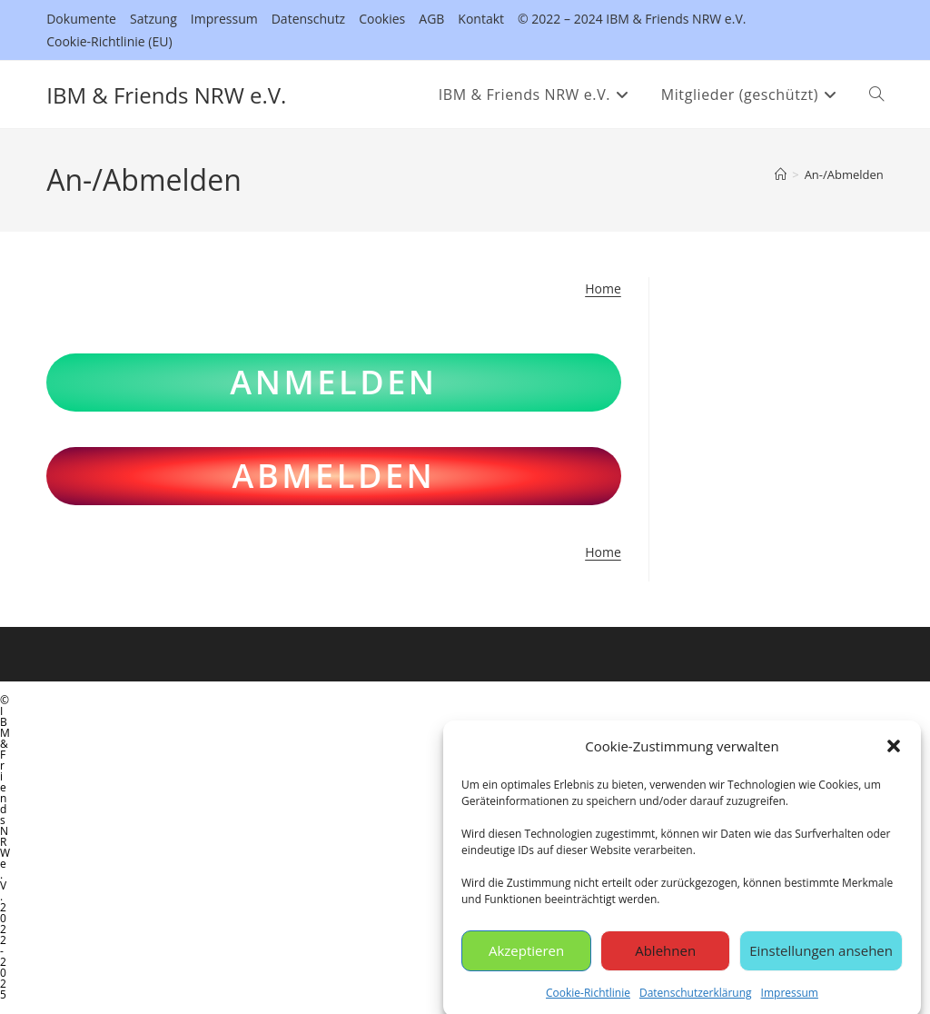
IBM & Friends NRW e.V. (166, 95)
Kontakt (481, 18)
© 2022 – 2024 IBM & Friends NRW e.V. (632, 18)
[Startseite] (781, 174)
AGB (431, 18)
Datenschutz (308, 18)
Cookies (382, 18)
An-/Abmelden (844, 174)
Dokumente (81, 18)
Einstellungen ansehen (821, 958)
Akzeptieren (526, 958)
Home (603, 288)
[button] (894, 754)
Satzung (153, 18)
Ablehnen (665, 958)
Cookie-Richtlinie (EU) (109, 41)
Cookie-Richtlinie (588, 1000)
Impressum (789, 1000)
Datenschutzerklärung (695, 1000)
